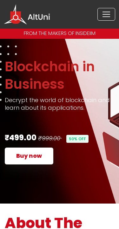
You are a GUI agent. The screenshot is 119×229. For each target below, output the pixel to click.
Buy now (29, 156)
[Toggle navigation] (106, 14)
